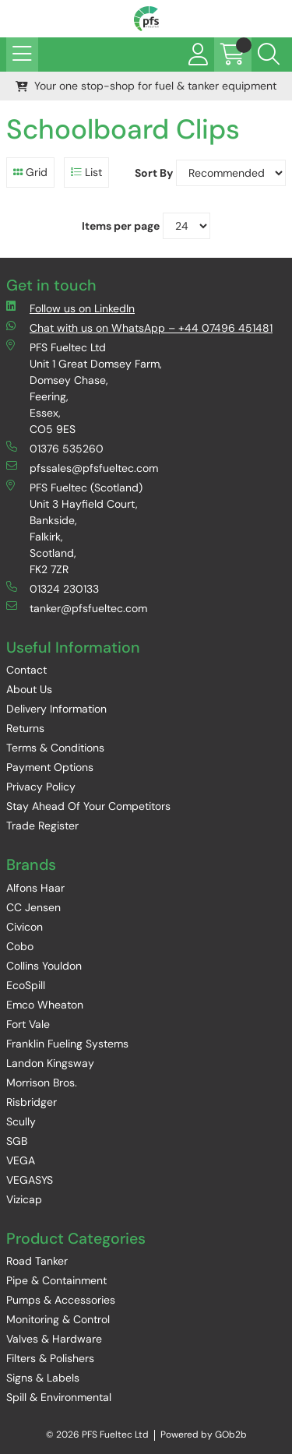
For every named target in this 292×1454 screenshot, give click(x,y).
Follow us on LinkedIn (70, 308)
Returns (25, 728)
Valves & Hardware (54, 1339)
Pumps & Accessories (60, 1300)
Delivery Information (56, 709)
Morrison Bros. (41, 1083)
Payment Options (49, 767)
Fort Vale (28, 1024)
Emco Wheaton (44, 1005)
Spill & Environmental (58, 1397)
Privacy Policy (41, 787)
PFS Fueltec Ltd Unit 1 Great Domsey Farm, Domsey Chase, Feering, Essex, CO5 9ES (84, 388)
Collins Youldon (44, 966)
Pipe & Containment (56, 1280)
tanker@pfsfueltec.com (76, 607)
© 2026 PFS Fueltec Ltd (97, 1434)
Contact (26, 670)
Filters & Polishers (50, 1358)
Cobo (19, 946)
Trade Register (42, 826)
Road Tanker (37, 1261)
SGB (16, 1141)
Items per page (121, 226)
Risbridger (31, 1102)
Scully (21, 1121)
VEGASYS (29, 1180)
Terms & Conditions (55, 748)
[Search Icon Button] (269, 54)
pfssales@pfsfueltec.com (82, 467)
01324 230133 (52, 588)
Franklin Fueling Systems (67, 1044)
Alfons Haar (35, 888)
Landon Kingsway (50, 1063)
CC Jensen (33, 907)
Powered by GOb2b (203, 1434)
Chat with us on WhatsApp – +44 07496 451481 (139, 327)
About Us (29, 689)
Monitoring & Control (58, 1319)
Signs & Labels (42, 1378)
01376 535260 (55, 448)
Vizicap (24, 1199)
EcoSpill (25, 985)
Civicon (24, 927)
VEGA (20, 1160)
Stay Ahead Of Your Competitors (88, 806)
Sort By (154, 173)
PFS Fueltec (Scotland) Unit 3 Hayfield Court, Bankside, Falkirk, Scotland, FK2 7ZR (74, 528)
